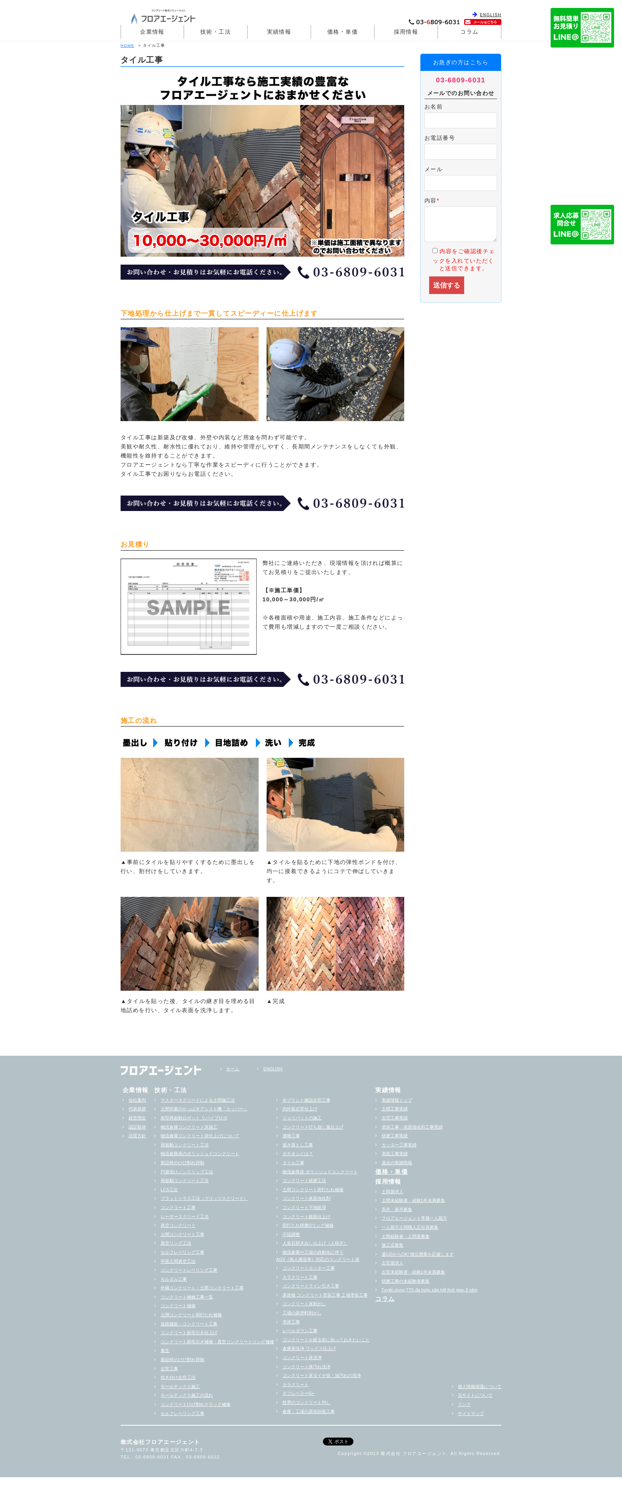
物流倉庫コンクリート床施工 (189, 1127)
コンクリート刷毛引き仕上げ (189, 1332)
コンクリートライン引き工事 (310, 1285)
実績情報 (279, 32)
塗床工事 (291, 1322)
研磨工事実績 (395, 1135)
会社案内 (137, 1100)
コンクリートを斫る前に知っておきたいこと (326, 1339)
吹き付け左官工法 (178, 1377)
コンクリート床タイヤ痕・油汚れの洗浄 (321, 1375)
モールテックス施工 (180, 1386)
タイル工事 (293, 1162)
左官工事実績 (395, 1118)
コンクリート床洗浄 (302, 1357)
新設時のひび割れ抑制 (182, 1162)
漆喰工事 (291, 1135)
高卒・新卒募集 (397, 1209)
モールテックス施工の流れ (187, 1395)
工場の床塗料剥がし (302, 1312)
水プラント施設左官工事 (306, 1100)
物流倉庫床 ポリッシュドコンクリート (320, 1171)
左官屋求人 (392, 1263)
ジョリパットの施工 (302, 1118)
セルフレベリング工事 (182, 1252)
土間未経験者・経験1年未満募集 (413, 1200)
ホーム (232, 1068)
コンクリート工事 (178, 1207)
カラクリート (295, 1384)
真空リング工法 (176, 1243)
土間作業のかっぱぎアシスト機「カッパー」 (204, 1108)
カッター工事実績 (399, 1144)
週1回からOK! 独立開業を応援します (418, 1254)
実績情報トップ (397, 1100)
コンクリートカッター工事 (308, 1268)
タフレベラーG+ (298, 1393)
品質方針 (137, 1135)
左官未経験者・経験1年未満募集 (413, 1272)
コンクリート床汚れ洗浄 (306, 1366)
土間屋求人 (392, 1191)
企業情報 (152, 32)
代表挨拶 (137, 1108)
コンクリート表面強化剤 (306, 1198)
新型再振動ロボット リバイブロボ (194, 1118)
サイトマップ (471, 1413)
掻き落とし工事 (297, 1144)
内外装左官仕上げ (299, 1108)
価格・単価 (342, 32)
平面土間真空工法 (178, 1261)
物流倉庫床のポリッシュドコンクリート (200, 1153)
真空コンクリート (178, 1225)
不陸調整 (291, 1234)
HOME (127, 45)
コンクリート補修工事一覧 (187, 1297)
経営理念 (137, 1118)
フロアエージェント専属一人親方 (414, 1218)
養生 (165, 1350)
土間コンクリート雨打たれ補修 (191, 1314)
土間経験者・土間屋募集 (406, 1236)
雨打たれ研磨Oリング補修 (308, 1225)
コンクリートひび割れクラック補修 (195, 1404)
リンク (464, 1404)
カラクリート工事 (299, 1277)
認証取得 (137, 1127)
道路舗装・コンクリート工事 (189, 1324)
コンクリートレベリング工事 (189, 1270)
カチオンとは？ (297, 1153)
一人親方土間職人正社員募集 (410, 1227)
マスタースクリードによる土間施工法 (198, 1100)
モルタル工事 (174, 1279)
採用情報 (406, 32)
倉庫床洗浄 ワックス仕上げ (309, 1348)
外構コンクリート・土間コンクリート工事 (202, 1287)
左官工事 (169, 1368)
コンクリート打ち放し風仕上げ (313, 1127)
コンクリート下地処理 (304, 1207)
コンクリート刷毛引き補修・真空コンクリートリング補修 (217, 1341)
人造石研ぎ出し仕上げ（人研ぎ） (315, 1243)
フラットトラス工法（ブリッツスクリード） (204, 1198)
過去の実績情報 (397, 1162)
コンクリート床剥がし (304, 1303)
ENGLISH (490, 15)
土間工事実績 (395, 1108)
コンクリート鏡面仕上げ (306, 1216)
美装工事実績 (395, 1153)
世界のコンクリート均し (306, 1402)
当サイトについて (475, 1395)
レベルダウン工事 (299, 1330)
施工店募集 (392, 1245)
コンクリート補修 (178, 1305)
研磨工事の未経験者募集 (406, 1281)
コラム (469, 32)
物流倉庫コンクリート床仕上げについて (200, 1135)
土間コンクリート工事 (182, 1234)
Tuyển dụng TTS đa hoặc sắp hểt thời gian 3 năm (430, 1289)
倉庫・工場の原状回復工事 (308, 1411)
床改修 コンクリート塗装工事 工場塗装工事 (325, 1295)
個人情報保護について (479, 1386)
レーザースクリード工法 (185, 1216)
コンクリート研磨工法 (304, 1180)
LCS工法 (169, 1189)
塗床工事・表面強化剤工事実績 (412, 1127)
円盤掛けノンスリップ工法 (187, 1171)
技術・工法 (215, 32)
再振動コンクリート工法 (185, 1144)
